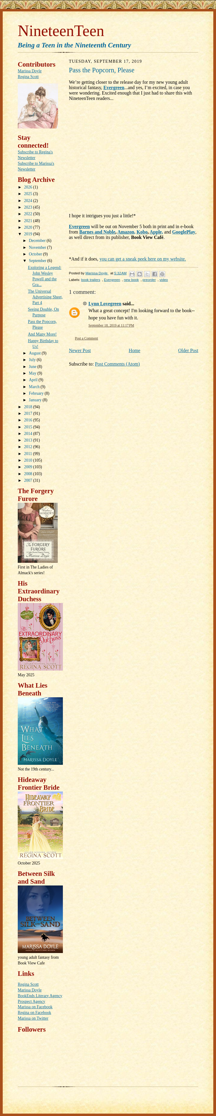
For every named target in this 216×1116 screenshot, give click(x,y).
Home (134, 350)
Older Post (188, 350)
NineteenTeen (61, 30)
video (163, 280)
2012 (28, 447)
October (36, 254)
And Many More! (42, 334)
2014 (28, 433)
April (34, 380)
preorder (149, 280)
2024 (28, 200)
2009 (28, 467)
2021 (28, 221)
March (35, 387)
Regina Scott (28, 76)
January (35, 400)
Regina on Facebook (34, 1012)
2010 (28, 460)
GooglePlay (183, 231)
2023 (28, 207)
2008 (28, 474)
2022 (28, 214)
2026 (28, 187)
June (33, 366)
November (38, 247)
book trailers (90, 280)
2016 (28, 420)
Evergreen (114, 87)
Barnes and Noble (97, 231)
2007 (28, 480)
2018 (28, 407)
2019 (28, 234)
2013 (28, 440)
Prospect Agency (31, 1001)
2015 (28, 427)
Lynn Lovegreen (104, 303)
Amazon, (126, 231)
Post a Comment (86, 338)
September (38, 260)
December (38, 240)
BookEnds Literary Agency (40, 996)
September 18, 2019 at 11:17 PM (111, 325)
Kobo (142, 231)
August (35, 353)
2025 (28, 194)
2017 (28, 413)
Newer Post (80, 350)
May (33, 373)
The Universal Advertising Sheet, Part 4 (45, 297)
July (33, 359)
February (37, 393)
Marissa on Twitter (33, 1018)
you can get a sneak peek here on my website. (143, 258)
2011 (28, 453)
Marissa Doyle (30, 71)
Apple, (156, 231)
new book (131, 280)
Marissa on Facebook (35, 1007)
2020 (28, 227)
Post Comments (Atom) (117, 363)
